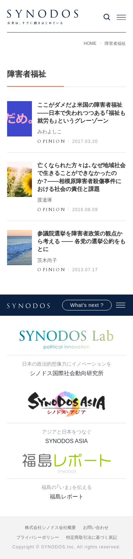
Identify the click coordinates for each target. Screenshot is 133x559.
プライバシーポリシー (37, 537)
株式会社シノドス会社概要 (50, 527)
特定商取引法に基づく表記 (91, 537)
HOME (90, 43)
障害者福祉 (115, 43)
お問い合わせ (96, 527)
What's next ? (87, 305)
